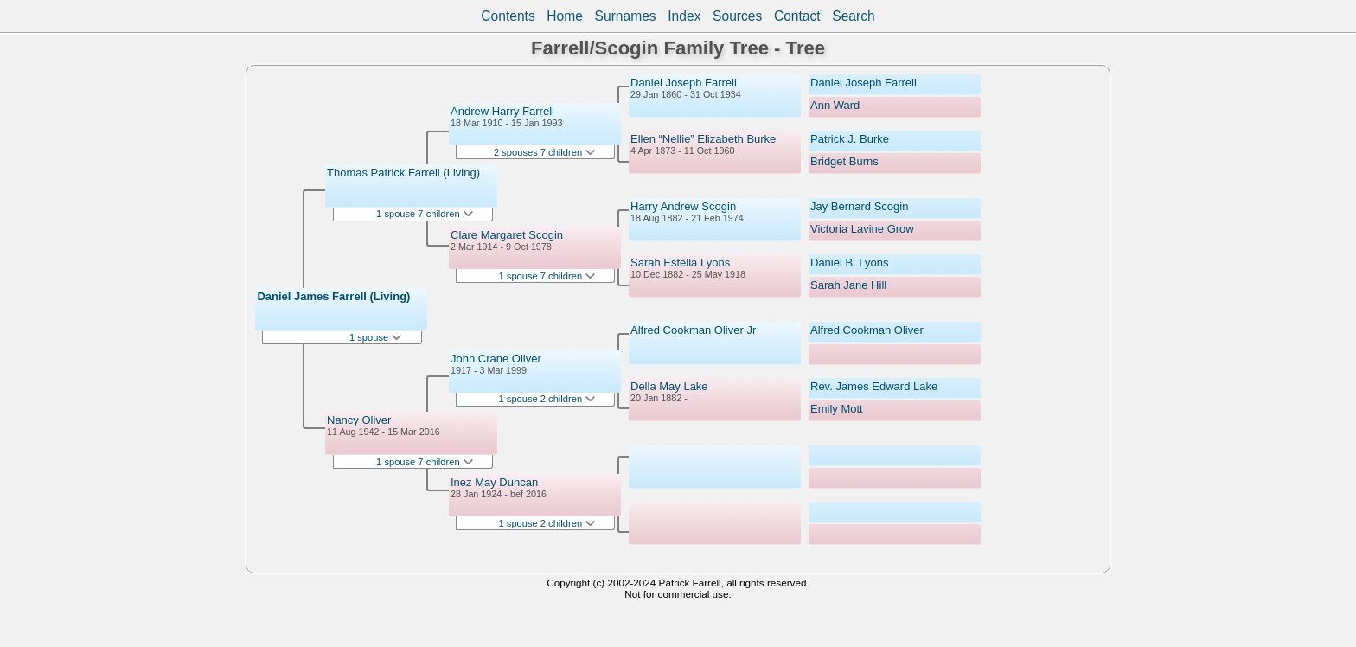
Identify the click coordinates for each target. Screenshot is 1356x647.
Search (853, 16)
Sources (737, 16)
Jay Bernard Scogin (859, 206)
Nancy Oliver (359, 419)
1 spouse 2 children (547, 399)
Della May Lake (669, 386)
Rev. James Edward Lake (873, 386)
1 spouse (375, 337)
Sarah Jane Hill (848, 285)
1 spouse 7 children (424, 213)
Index (684, 16)
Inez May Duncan (494, 482)
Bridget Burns (844, 161)
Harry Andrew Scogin (683, 206)
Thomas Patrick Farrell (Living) (403, 172)
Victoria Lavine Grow (862, 228)
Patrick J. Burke (849, 138)
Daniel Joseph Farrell (683, 82)
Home (565, 16)
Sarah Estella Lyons (680, 262)
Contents (507, 16)
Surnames (625, 16)
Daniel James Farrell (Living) (333, 296)
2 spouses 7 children (544, 152)
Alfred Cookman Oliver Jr (693, 330)
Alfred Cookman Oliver (867, 330)
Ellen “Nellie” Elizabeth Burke (703, 138)
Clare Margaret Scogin (507, 234)
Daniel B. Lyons (849, 262)
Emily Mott (836, 408)
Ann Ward (835, 105)
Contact (797, 16)
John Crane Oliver (496, 358)
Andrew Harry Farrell (502, 111)
